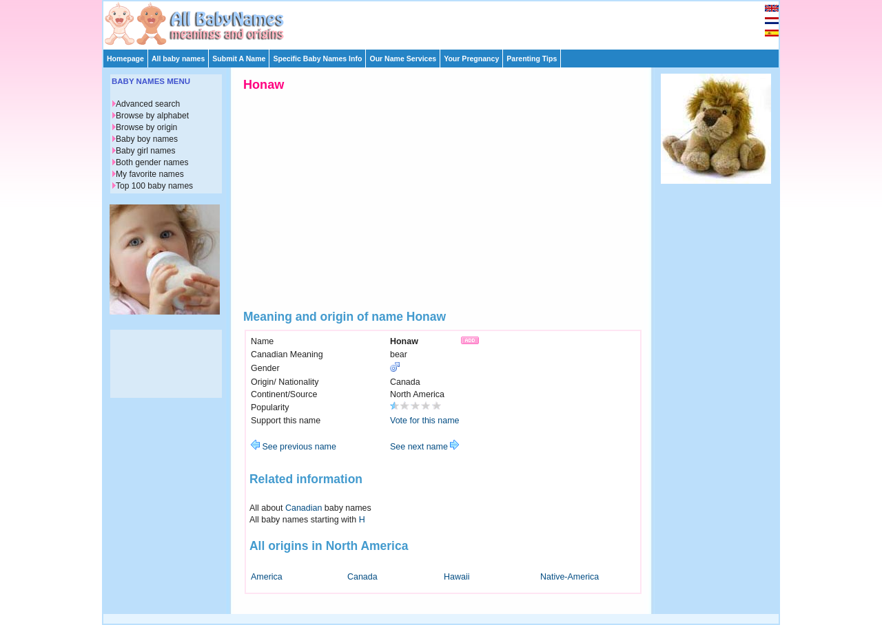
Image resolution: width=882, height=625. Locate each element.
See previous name (293, 447)
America (267, 577)
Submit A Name (238, 58)
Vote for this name (425, 420)
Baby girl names (146, 151)
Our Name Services (402, 58)
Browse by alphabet (152, 115)
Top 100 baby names (154, 186)
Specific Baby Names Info (317, 58)
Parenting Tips (531, 58)
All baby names (178, 58)
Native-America (569, 577)
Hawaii (456, 577)
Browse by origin (146, 127)
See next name (424, 447)
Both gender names (152, 162)
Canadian (303, 508)
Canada (362, 577)
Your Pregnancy (471, 58)
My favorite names (150, 174)
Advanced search (148, 104)
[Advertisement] (447, 22)
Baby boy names (147, 139)
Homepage (125, 58)
